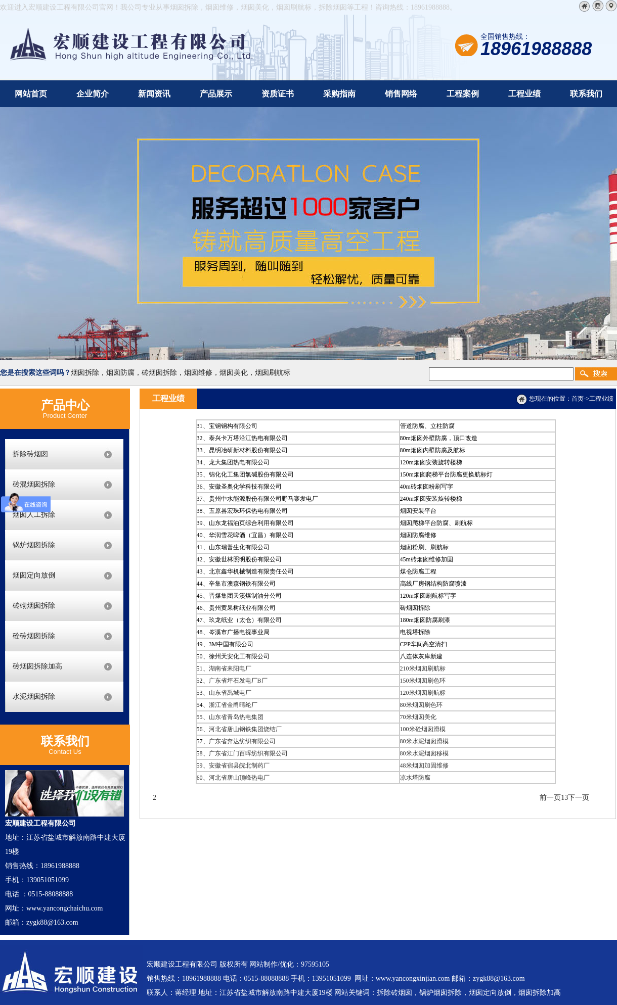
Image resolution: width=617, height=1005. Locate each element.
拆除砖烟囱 (30, 454)
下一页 (578, 797)
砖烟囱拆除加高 (37, 666)
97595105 (315, 964)
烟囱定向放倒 (34, 575)
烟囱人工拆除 (34, 514)
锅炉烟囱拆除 (34, 545)
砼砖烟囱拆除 (34, 636)
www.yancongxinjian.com (413, 978)
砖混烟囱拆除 (34, 484)
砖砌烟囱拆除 (34, 605)
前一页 (550, 797)
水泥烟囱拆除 (34, 696)
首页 (577, 398)
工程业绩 (601, 398)
